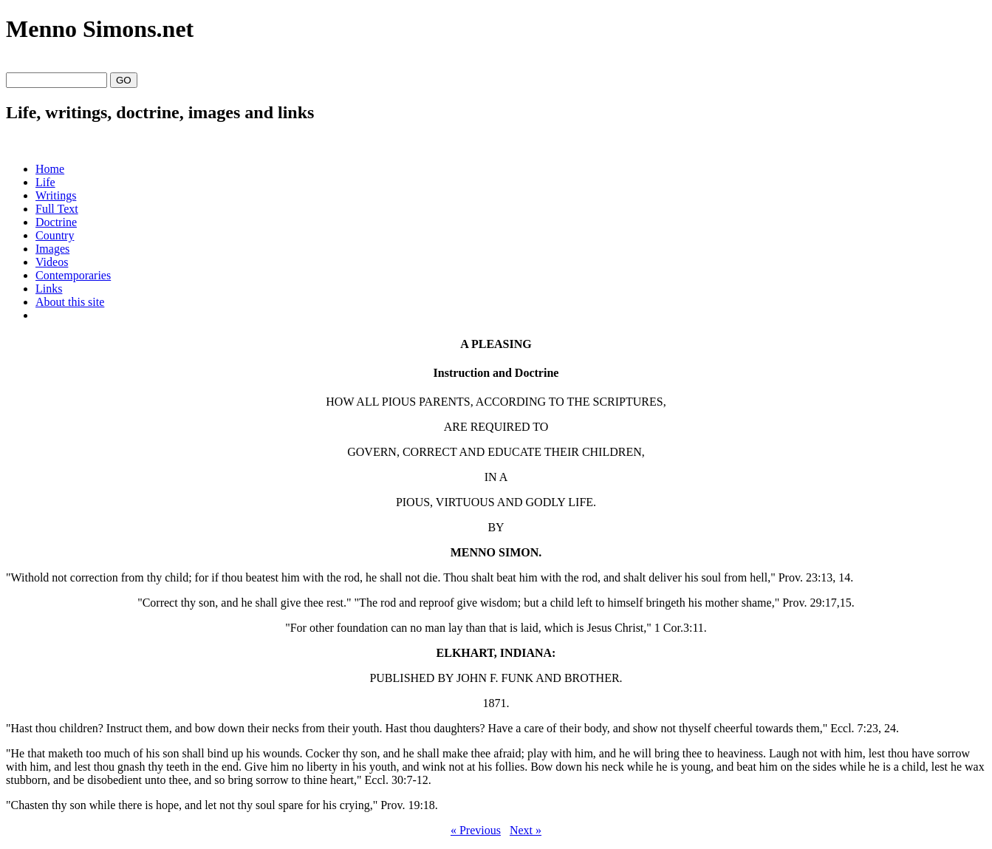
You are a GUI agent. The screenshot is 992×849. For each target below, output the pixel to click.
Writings (55, 195)
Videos (51, 262)
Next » (525, 830)
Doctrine (56, 222)
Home (49, 169)
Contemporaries (73, 275)
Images (52, 248)
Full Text (56, 208)
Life (45, 182)
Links (48, 288)
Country (54, 235)
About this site (69, 302)
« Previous (476, 830)
